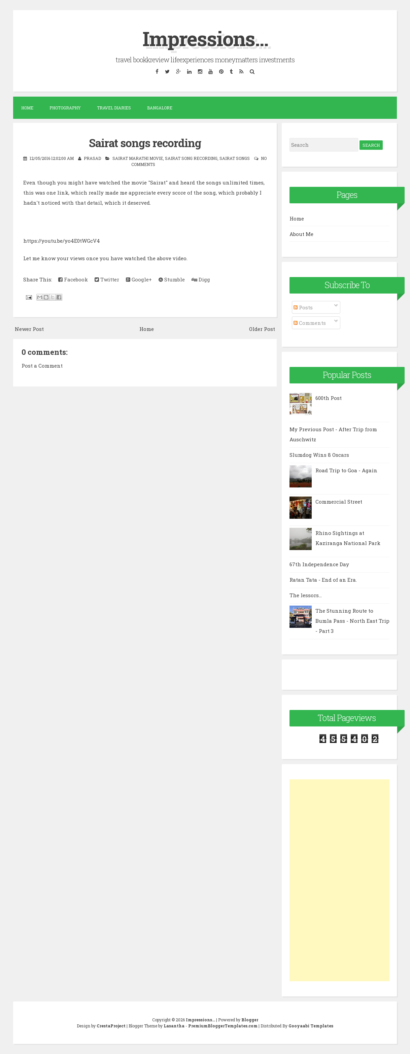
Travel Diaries (114, 107)
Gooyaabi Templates (310, 1025)
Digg (201, 278)
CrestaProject (111, 1025)
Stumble (172, 278)
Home (27, 107)
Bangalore (159, 107)
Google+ (139, 278)
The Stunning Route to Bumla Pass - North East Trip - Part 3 (352, 620)
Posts (303, 307)
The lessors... (305, 595)
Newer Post (29, 328)
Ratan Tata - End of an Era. (323, 579)
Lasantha (174, 1025)
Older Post (262, 328)
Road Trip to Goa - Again (346, 470)
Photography (65, 107)
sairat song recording (191, 158)
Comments (310, 322)
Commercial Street (338, 501)
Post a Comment (42, 365)
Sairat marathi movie (137, 158)
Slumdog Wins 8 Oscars (319, 454)
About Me (301, 233)
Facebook (73, 278)
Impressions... (205, 38)
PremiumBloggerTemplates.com (223, 1025)
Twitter (107, 278)
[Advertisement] (339, 880)
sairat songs (234, 158)
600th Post (328, 398)
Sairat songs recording (145, 142)
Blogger (249, 1019)
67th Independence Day (319, 564)
